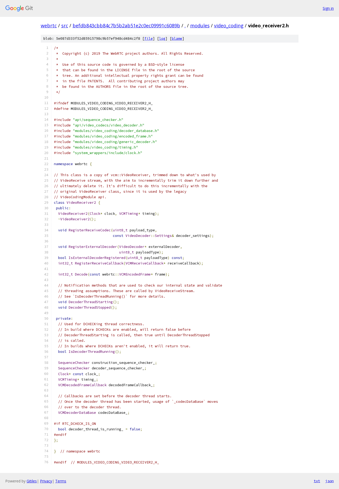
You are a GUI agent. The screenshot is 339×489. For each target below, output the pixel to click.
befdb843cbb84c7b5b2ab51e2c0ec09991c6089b (126, 25)
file (148, 38)
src (64, 25)
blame (177, 38)
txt (317, 480)
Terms (60, 480)
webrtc (49, 25)
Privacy (46, 480)
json (329, 480)
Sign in (328, 8)
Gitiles (32, 480)
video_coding (229, 25)
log (162, 38)
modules (200, 25)
